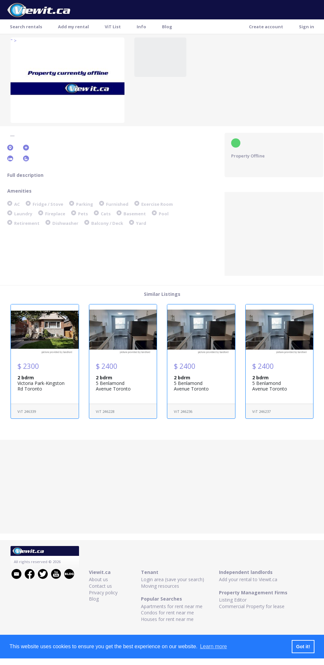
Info (141, 27)
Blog (167, 27)
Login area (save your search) (172, 579)
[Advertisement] (274, 233)
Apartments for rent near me (171, 606)
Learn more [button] (213, 646)
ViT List (113, 27)
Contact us (100, 586)
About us (98, 579)
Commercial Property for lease (251, 606)
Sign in (306, 27)
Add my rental (73, 27)
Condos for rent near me (167, 612)
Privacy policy (103, 592)
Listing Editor (233, 600)
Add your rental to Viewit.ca (248, 579)
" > (13, 40)
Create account (266, 27)
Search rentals (26, 27)
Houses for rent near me (167, 619)
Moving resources (160, 586)
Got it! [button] (303, 646)
